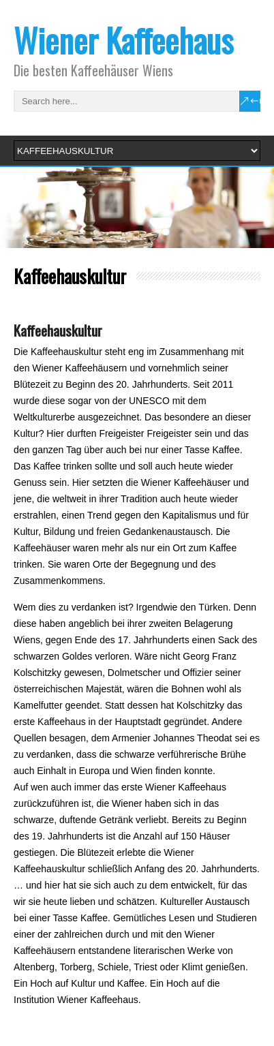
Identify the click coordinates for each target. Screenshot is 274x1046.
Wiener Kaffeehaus (123, 40)
